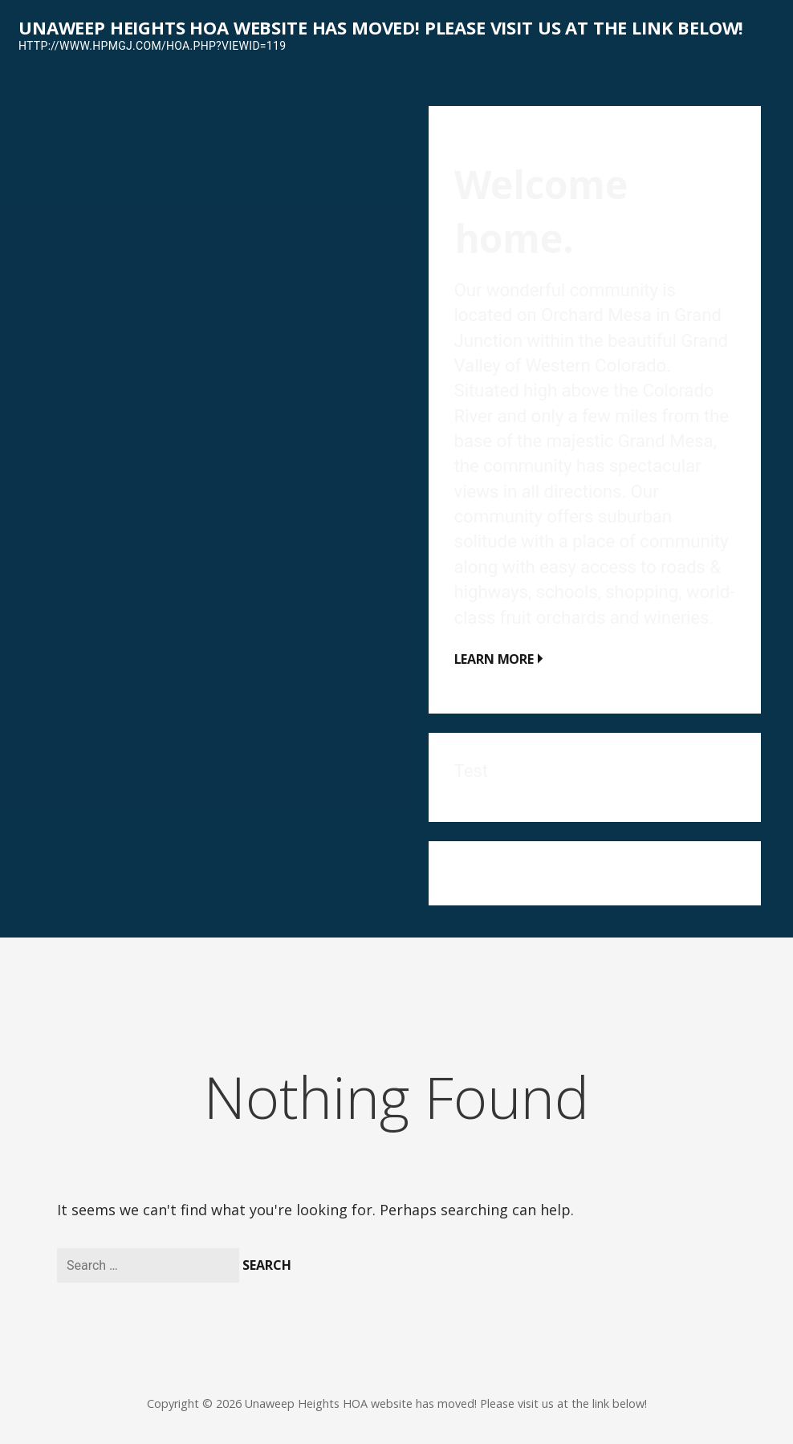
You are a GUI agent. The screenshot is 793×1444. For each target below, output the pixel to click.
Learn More (494, 659)
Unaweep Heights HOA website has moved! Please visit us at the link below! (380, 27)
